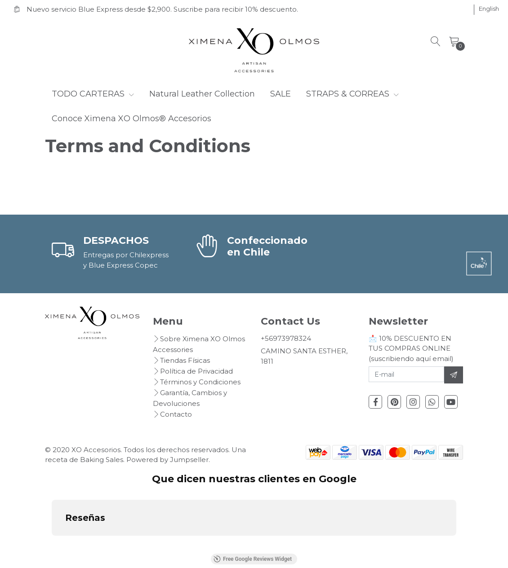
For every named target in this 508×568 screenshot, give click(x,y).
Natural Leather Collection (202, 94)
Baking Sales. (103, 459)
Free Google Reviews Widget (253, 559)
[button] (489, 8)
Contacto (176, 414)
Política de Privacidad (196, 371)
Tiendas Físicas (185, 360)
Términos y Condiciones (200, 382)
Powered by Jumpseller (167, 459)
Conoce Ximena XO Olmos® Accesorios (131, 118)
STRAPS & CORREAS (352, 94)
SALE (280, 94)
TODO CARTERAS (93, 94)
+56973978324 (286, 338)
